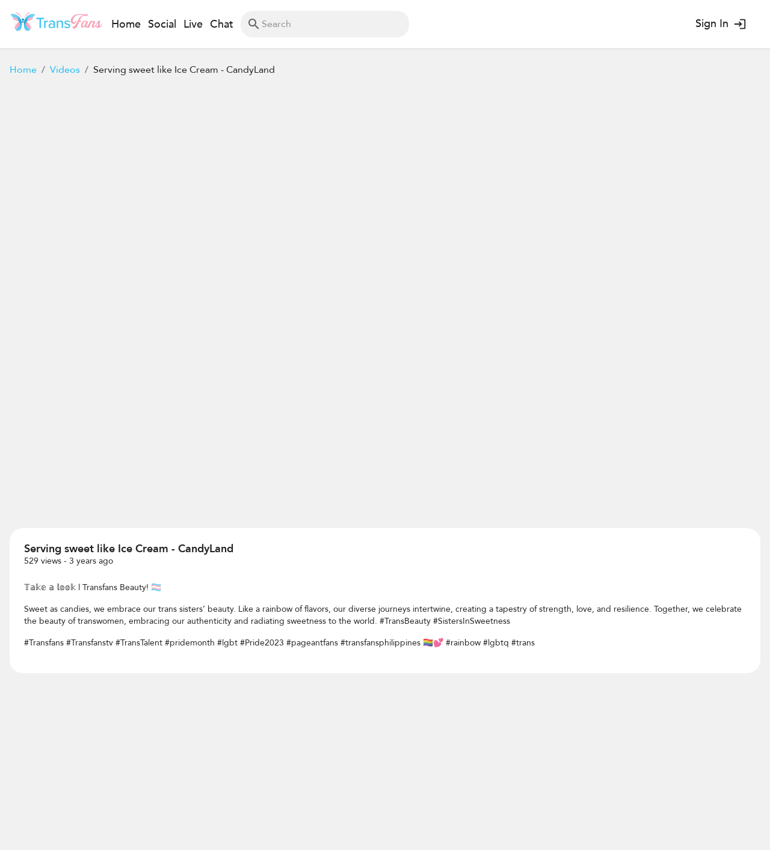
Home (23, 69)
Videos (65, 69)
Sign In (720, 24)
